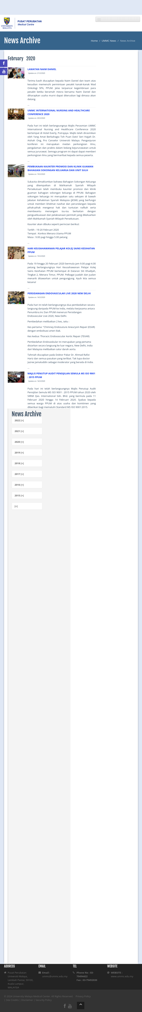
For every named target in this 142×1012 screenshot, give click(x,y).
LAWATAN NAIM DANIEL (42, 69)
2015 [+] (19, 495)
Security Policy (44, 1000)
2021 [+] (19, 431)
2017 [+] (19, 474)
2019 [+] (19, 452)
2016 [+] (19, 484)
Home (94, 40)
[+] (16, 506)
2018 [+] (19, 463)
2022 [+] (19, 420)
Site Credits (12, 1000)
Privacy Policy (83, 996)
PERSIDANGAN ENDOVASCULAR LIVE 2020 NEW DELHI (59, 293)
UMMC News (109, 40)
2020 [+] (19, 441)
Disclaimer (27, 1000)
